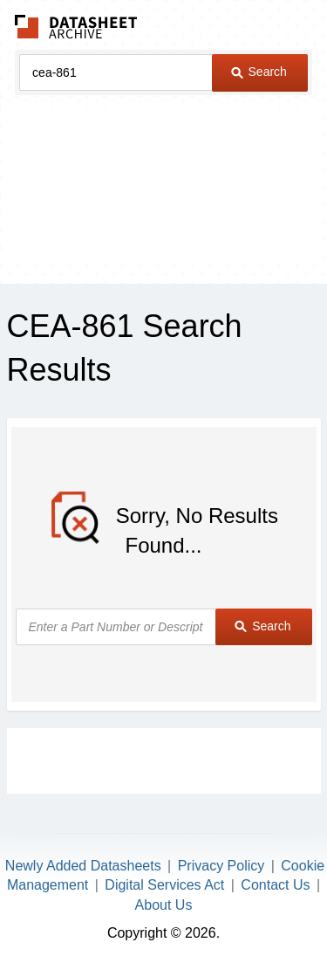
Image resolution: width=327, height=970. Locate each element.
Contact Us (275, 884)
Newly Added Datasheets (83, 865)
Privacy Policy (221, 865)
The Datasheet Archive (76, 26)
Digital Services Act (164, 884)
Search (259, 72)
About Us (164, 905)
